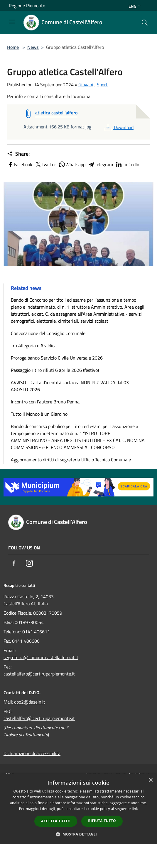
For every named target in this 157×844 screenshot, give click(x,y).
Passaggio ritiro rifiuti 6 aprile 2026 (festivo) (55, 370)
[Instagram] (29, 563)
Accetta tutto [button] (55, 821)
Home (13, 47)
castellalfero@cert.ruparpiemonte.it (39, 673)
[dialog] (78, 809)
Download (118, 127)
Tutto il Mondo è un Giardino (39, 413)
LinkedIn (127, 164)
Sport (102, 84)
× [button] (150, 780)
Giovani (85, 84)
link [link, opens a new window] (135, 808)
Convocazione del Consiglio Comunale (48, 333)
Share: (18, 154)
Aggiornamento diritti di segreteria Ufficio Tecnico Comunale (71, 459)
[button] (78, 834)
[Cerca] (144, 22)
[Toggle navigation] (11, 21)
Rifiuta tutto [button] (102, 820)
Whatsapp (71, 164)
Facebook (19, 164)
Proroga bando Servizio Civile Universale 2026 (57, 357)
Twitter (45, 164)
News (33, 47)
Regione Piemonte (27, 5)
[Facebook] (14, 563)
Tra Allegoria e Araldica (34, 345)
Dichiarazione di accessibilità (32, 753)
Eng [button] (135, 6)
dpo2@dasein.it (29, 701)
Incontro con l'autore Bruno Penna (45, 401)
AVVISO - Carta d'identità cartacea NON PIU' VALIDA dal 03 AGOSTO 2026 (70, 386)
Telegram (100, 164)
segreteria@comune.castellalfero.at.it (41, 657)
